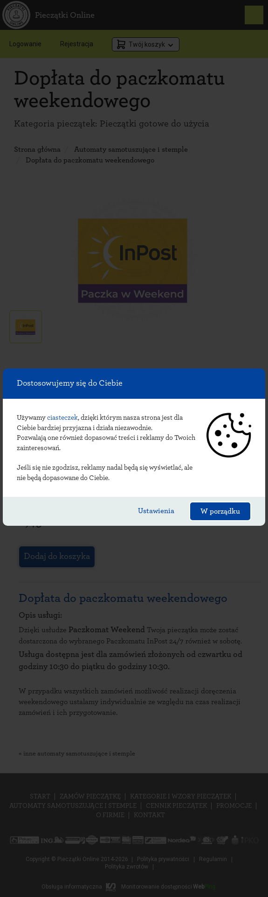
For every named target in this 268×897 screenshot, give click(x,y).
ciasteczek (62, 417)
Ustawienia (156, 511)
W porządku (220, 511)
